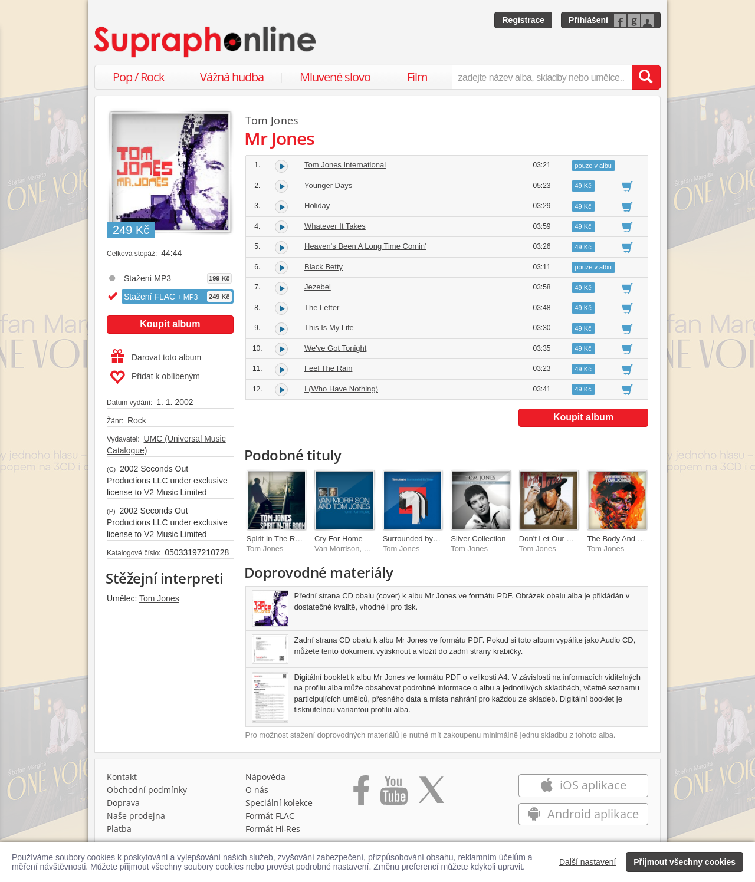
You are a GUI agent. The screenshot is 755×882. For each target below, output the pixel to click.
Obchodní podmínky (147, 789)
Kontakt (122, 776)
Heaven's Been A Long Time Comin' (365, 246)
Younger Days (328, 185)
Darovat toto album (156, 357)
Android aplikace (583, 814)
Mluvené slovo (335, 77)
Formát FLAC (269, 815)
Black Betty (323, 266)
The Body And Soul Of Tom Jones (644, 538)
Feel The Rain (328, 368)
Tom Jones (159, 598)
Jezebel (317, 286)
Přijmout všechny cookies (684, 862)
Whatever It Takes (335, 226)
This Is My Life (329, 327)
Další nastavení (587, 862)
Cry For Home (338, 538)
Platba (119, 828)
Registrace (523, 20)
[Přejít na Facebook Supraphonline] (361, 794)
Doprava (123, 802)
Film (417, 77)
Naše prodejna (136, 815)
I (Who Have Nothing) (341, 388)
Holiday (317, 205)
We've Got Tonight (335, 348)
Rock (136, 420)
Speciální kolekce (279, 802)
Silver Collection (478, 538)
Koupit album (170, 324)
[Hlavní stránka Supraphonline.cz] (206, 42)
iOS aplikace (583, 785)
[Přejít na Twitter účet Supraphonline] (431, 794)
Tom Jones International (345, 164)
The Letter (321, 307)
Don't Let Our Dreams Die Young (575, 538)
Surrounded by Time (417, 538)
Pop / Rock (139, 77)
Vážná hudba (232, 77)
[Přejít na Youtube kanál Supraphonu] (393, 794)
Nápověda (265, 776)
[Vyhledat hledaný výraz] (646, 77)
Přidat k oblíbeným (155, 377)
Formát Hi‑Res (273, 828)
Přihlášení (588, 20)
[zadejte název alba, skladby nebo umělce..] (542, 77)
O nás (256, 789)
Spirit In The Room (278, 538)
